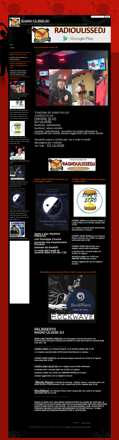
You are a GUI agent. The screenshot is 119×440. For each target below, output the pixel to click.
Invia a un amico (86, 422)
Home (11, 44)
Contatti (12, 47)
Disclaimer (75, 427)
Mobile (88, 427)
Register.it (68, 427)
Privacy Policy (82, 427)
